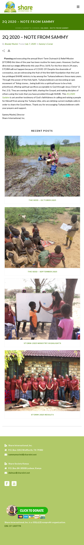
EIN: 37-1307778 (13, 526)
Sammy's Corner (31, 28)
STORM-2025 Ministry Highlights (42, 343)
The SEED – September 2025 (42, 271)
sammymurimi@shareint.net (22, 454)
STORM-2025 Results (42, 415)
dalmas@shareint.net (19, 472)
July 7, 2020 (30, 44)
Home (18, 28)
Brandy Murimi (11, 44)
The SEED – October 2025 (42, 200)
